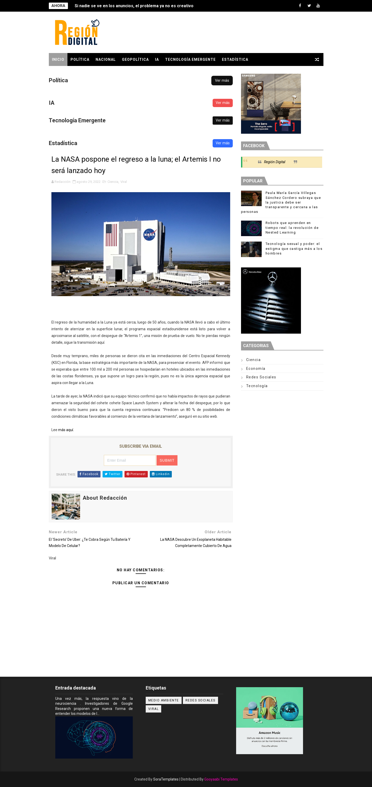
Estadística (235, 59)
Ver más (222, 80)
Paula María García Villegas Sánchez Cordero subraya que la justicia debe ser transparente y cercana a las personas (281, 202)
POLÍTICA (80, 59)
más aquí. (66, 430)
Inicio (58, 59)
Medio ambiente (163, 700)
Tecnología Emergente (190, 59)
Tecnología (257, 386)
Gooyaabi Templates (221, 779)
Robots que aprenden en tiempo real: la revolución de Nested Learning (292, 227)
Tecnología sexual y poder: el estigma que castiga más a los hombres (294, 248)
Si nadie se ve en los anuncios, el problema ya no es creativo (134, 5)
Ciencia (112, 182)
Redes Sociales (261, 377)
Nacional (106, 59)
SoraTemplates (166, 779)
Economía (256, 368)
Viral (123, 182)
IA (157, 59)
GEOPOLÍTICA (135, 59)
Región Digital (274, 162)
